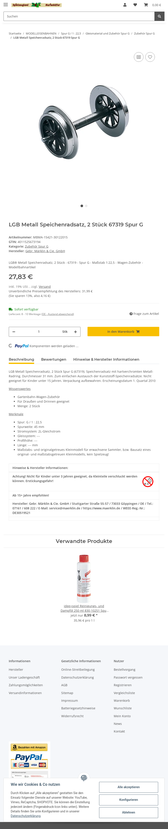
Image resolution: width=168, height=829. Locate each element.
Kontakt (119, 731)
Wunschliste (123, 708)
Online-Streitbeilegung (78, 669)
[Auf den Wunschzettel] (150, 57)
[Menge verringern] (14, 331)
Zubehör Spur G (36, 246)
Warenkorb (122, 700)
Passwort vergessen (128, 677)
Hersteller (16, 669)
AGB (64, 685)
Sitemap (67, 693)
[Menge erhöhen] (75, 331)
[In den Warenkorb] (123, 331)
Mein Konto (122, 716)
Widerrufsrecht (72, 716)
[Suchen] (79, 16)
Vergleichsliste (124, 693)
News (118, 724)
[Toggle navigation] (6, 2)
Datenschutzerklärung (77, 677)
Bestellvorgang (124, 669)
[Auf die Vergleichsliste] (139, 57)
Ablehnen (128, 812)
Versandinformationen (25, 693)
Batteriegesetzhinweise (78, 708)
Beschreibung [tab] (21, 359)
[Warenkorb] (152, 4)
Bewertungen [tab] (53, 359)
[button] (125, 4)
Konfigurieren (128, 799)
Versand (45, 286)
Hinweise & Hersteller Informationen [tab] (106, 359)
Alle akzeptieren (128, 787)
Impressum (69, 700)
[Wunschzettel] (135, 4)
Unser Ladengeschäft (24, 677)
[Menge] (38, 331)
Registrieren (123, 685)
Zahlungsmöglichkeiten (26, 685)
